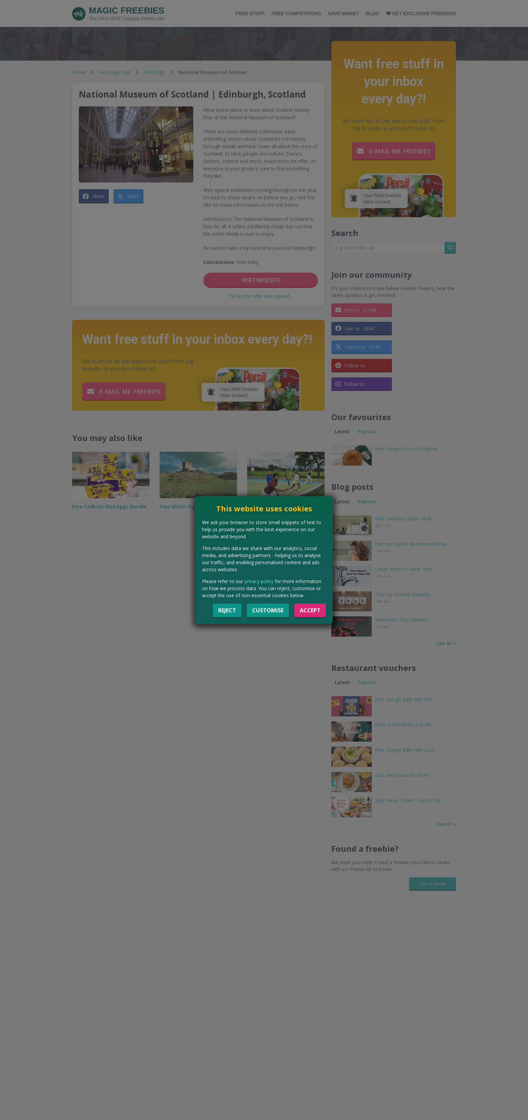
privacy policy (258, 581)
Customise (268, 610)
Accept (310, 610)
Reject (227, 610)
